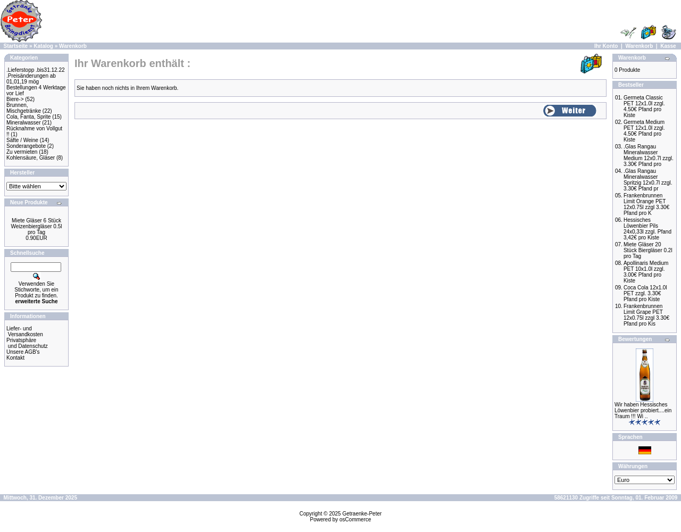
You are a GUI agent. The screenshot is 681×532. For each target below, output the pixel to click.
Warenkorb (73, 46)
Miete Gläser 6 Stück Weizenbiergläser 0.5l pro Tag (36, 226)
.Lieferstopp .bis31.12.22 (35, 70)
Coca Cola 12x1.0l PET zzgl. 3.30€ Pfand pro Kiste (645, 293)
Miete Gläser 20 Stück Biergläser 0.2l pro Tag (648, 250)
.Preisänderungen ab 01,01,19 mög (31, 79)
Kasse (668, 46)
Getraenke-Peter (361, 514)
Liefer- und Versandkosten (24, 331)
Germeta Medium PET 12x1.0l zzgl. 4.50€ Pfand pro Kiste (644, 131)
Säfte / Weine (22, 140)
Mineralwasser (23, 123)
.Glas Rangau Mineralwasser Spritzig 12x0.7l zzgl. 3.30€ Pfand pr (648, 180)
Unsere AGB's (23, 352)
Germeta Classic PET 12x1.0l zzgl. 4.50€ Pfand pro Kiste (644, 106)
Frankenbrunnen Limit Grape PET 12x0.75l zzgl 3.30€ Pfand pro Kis (646, 315)
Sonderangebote (26, 146)
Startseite (16, 46)
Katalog (43, 46)
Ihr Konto (606, 46)
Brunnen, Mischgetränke (23, 108)
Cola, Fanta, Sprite (28, 117)
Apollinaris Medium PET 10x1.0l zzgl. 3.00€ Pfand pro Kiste (646, 272)
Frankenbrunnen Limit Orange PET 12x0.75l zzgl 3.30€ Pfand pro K (646, 204)
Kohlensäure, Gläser (30, 158)
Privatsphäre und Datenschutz (27, 343)
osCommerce (355, 519)
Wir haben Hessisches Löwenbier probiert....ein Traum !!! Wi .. (642, 410)
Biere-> (15, 99)
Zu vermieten (21, 152)
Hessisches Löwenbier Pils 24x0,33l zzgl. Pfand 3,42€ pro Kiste (647, 228)
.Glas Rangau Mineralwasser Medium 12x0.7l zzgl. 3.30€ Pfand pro (649, 155)
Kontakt (15, 358)
